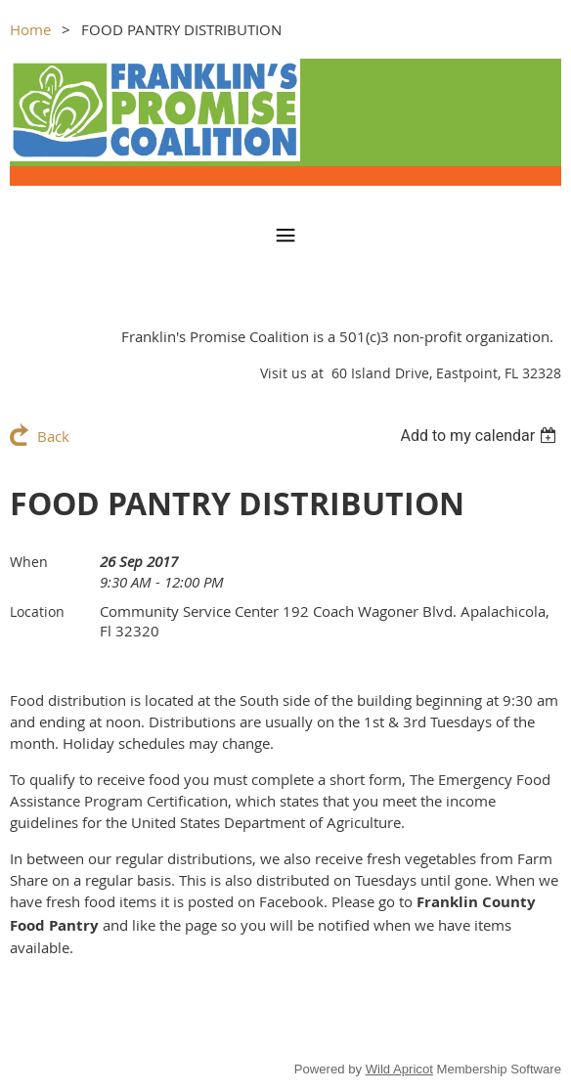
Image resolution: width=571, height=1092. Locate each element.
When (29, 561)
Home (30, 29)
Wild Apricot (399, 1069)
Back (53, 436)
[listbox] (480, 435)
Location (37, 611)
